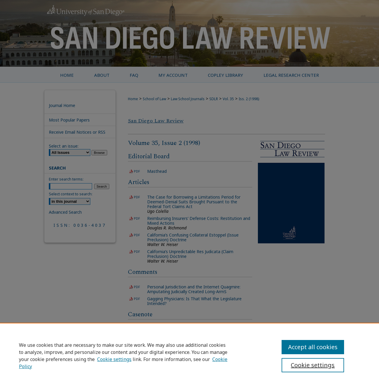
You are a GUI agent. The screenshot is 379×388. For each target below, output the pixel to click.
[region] (189, 355)
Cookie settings (114, 359)
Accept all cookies (313, 347)
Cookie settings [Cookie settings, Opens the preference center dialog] (313, 365)
